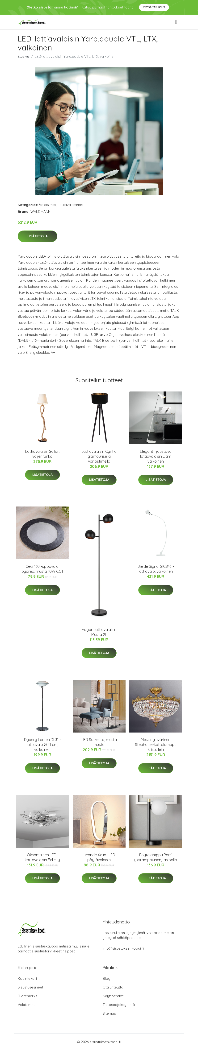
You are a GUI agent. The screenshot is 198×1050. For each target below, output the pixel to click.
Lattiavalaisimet (70, 204)
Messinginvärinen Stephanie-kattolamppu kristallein (156, 744)
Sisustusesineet (30, 987)
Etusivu (23, 56)
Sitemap (109, 1013)
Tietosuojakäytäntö (119, 1004)
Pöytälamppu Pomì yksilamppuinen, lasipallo (155, 857)
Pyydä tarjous (154, 7)
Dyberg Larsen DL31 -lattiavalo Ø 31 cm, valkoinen (42, 744)
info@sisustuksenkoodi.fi (123, 948)
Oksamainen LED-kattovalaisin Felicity (42, 857)
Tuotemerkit (27, 996)
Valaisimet (47, 204)
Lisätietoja (37, 236)
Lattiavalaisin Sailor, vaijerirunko (42, 454)
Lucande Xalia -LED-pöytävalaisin (99, 857)
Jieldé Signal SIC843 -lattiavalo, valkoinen (156, 569)
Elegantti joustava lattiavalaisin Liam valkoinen (156, 456)
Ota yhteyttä (113, 987)
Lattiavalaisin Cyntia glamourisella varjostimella (99, 456)
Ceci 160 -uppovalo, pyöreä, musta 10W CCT (42, 569)
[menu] (176, 22)
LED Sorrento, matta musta (99, 742)
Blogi (107, 978)
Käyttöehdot (113, 996)
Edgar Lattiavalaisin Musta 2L (99, 632)
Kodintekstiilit (28, 978)
